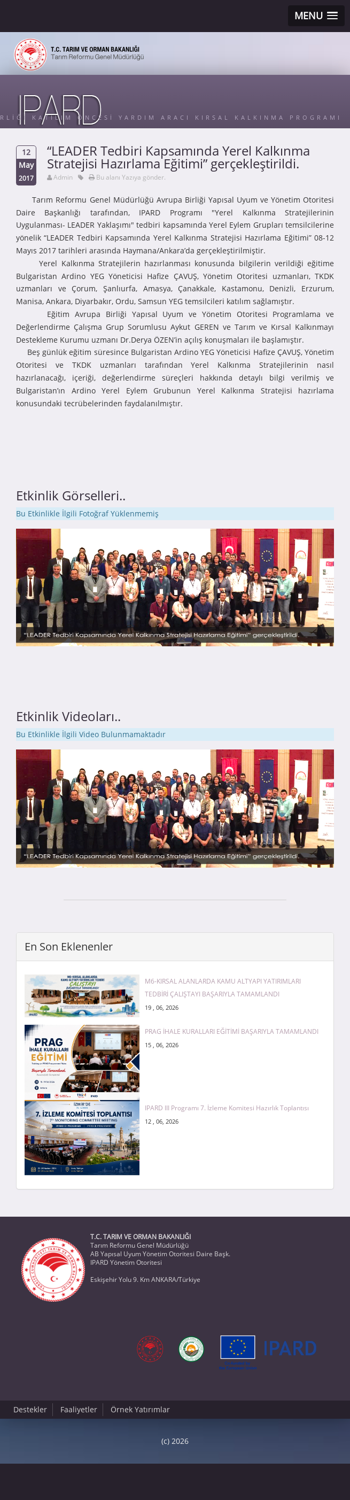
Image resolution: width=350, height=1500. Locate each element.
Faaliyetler (78, 1409)
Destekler (30, 1409)
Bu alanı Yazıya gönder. (131, 177)
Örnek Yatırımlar (140, 1409)
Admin (63, 177)
